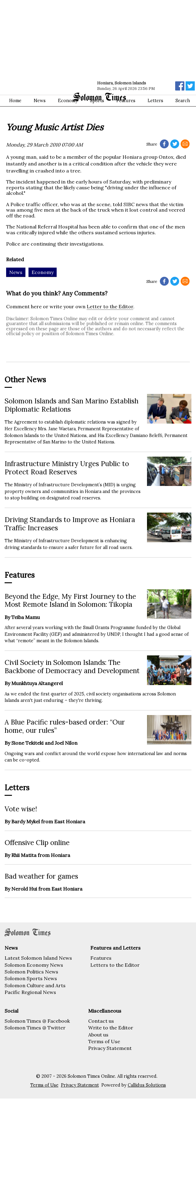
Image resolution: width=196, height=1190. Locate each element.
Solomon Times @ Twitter (35, 1028)
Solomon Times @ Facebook (37, 1021)
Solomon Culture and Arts (35, 985)
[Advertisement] (80, 46)
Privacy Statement (110, 1048)
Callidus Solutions (147, 1085)
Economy (68, 100)
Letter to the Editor (110, 306)
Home (15, 100)
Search (182, 100)
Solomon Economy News (34, 965)
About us (98, 1035)
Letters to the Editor (115, 965)
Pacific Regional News (30, 992)
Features (125, 100)
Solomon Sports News (31, 978)
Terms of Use (104, 1041)
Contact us (101, 1021)
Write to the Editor (110, 1028)
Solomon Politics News (31, 972)
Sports (97, 100)
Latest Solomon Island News (38, 958)
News (40, 100)
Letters (155, 100)
